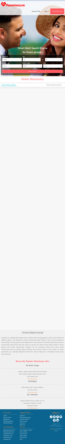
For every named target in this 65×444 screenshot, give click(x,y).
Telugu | (33, 376)
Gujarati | (30, 371)
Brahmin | (28, 400)
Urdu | (36, 376)
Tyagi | (39, 403)
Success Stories (7, 417)
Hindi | (35, 371)
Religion (4, 63)
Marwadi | (39, 371)
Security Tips (23, 437)
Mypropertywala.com (9, 430)
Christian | (35, 387)
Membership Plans (8, 421)
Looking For (5, 56)
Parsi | (32, 389)
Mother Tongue (26, 63)
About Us (22, 415)
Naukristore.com (7, 435)
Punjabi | (30, 374)
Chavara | (32, 400)
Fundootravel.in (7, 437)
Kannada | (44, 371)
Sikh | (31, 387)
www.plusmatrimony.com (56, 426)
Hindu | (23, 387)
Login (47, 11)
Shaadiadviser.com (8, 433)
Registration (6, 419)
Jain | (29, 389)
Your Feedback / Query (26, 430)
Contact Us (23, 423)
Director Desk (23, 421)
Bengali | (26, 371)
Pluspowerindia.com (8, 432)
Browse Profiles (37, 11)
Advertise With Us (24, 419)
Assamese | (20, 371)
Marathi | (25, 374)
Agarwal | (22, 400)
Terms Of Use (23, 433)
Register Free (57, 11)
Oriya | (44, 374)
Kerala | (21, 374)
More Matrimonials (32, 379)
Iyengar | (37, 400)
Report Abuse (23, 435)
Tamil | (29, 376)
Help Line (22, 425)
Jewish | (35, 389)
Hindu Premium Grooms (53, 85)
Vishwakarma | (30, 405)
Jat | (44, 400)
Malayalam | (39, 374)
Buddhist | (40, 387)
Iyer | (41, 400)
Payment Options (7, 423)
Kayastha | (26, 403)
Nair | (30, 403)
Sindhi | (34, 374)
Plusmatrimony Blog (25, 417)
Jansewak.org (6, 439)
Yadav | (36, 405)
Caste (44, 63)
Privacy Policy (23, 432)
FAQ (21, 439)
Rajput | (34, 403)
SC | (37, 403)
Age (24, 56)
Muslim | (27, 387)
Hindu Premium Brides (9, 85)
